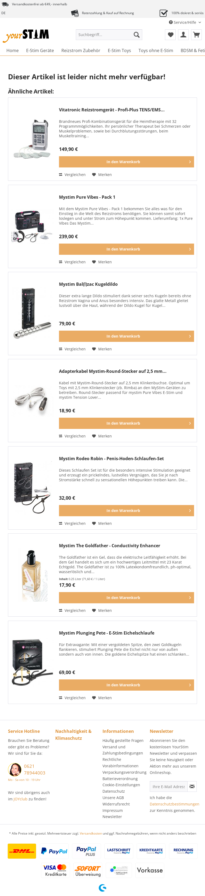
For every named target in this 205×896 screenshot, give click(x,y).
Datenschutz (113, 791)
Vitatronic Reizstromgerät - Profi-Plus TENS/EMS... (112, 110)
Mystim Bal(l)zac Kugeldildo (88, 284)
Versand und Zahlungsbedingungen (122, 750)
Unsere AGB (113, 797)
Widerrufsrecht (116, 804)
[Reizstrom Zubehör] (81, 50)
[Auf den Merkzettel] (102, 174)
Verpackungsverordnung (124, 772)
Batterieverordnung (120, 778)
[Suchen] (136, 34)
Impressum (112, 810)
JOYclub (20, 798)
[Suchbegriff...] (109, 34)
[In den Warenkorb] (126, 161)
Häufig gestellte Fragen (123, 740)
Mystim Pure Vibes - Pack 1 (87, 197)
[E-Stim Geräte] (40, 50)
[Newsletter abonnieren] (192, 786)
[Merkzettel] (170, 34)
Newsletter (112, 816)
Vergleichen (72, 174)
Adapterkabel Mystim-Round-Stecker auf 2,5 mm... (113, 371)
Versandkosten (91, 833)
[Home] (12, 50)
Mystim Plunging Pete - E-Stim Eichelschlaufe (106, 633)
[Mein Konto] (183, 34)
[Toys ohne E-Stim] (156, 50)
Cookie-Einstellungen (121, 784)
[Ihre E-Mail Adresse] (169, 786)
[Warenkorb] (196, 34)
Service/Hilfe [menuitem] (183, 22)
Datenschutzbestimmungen (174, 804)
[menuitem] (109, 37)
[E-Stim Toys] (119, 50)
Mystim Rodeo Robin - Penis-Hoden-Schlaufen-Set (111, 458)
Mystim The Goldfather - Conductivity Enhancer (109, 546)
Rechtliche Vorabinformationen (120, 762)
